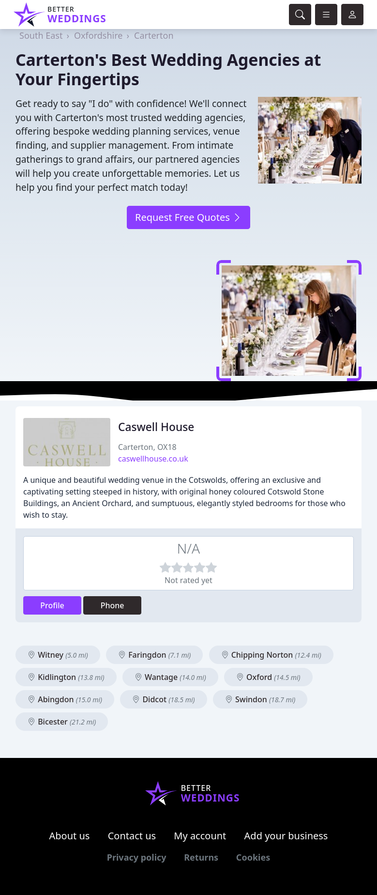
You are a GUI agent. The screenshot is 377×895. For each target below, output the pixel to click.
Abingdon (65, 699)
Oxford (268, 677)
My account (200, 835)
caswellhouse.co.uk (153, 458)
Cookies (253, 857)
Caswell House (156, 426)
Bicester (62, 721)
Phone (112, 605)
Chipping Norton (271, 654)
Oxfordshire (98, 35)
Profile (52, 605)
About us (69, 835)
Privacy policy (136, 857)
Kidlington (66, 677)
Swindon (260, 699)
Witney (58, 654)
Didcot (163, 699)
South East (40, 35)
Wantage (170, 677)
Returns (201, 857)
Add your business (286, 835)
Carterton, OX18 (147, 447)
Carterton (154, 35)
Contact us (132, 835)
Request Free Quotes (188, 217)
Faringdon (154, 654)
